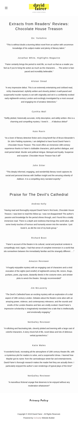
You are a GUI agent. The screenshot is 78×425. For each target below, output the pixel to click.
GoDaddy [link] (37, 418)
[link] (39, 8)
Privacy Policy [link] (39, 400)
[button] (8, 8)
